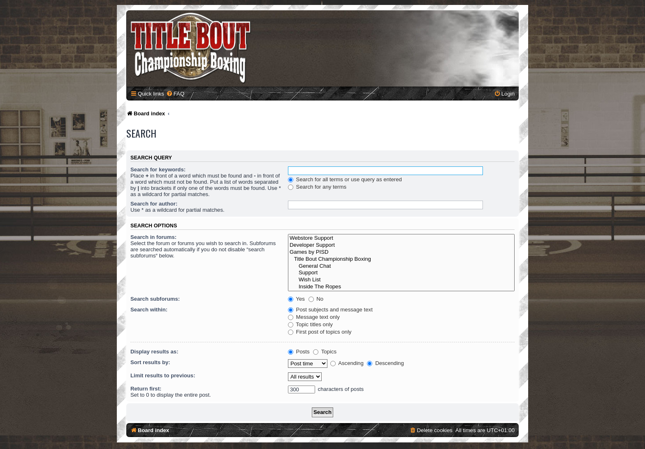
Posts (299, 351)
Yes (296, 299)
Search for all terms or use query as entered (345, 179)
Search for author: (153, 204)
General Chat (401, 266)
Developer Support (401, 245)
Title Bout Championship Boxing (401, 259)
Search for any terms (317, 187)
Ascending (347, 363)
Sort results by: (150, 362)
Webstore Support (401, 238)
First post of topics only (320, 332)
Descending (385, 363)
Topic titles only (310, 324)
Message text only (314, 317)
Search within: (148, 309)
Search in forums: (153, 237)
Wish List (401, 279)
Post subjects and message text (330, 309)
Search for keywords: (158, 169)
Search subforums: (155, 299)
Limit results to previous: (162, 375)
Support (401, 272)
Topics (324, 351)
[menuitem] (175, 94)
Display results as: (154, 351)
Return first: (145, 389)
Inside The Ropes (401, 286)
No (316, 299)
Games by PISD (401, 252)
